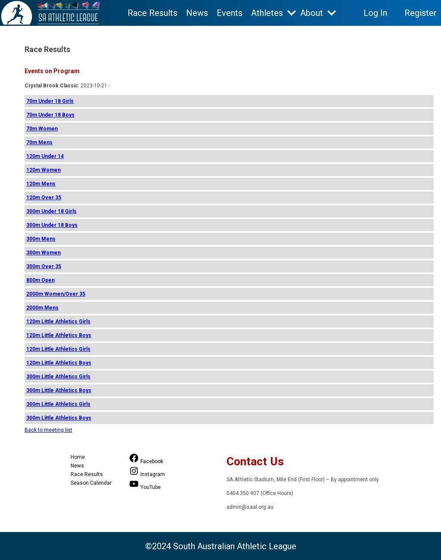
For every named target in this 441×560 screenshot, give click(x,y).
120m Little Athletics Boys (58, 335)
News (197, 13)
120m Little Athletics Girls (58, 322)
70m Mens (39, 142)
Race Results (152, 13)
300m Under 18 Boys (52, 225)
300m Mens (41, 239)
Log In (375, 13)
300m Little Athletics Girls (58, 377)
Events (229, 13)
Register (420, 13)
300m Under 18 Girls (51, 211)
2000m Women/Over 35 (55, 294)
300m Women (43, 253)
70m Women (42, 129)
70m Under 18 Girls (50, 101)
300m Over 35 (43, 266)
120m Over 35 (43, 198)
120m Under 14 (45, 156)
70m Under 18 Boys (50, 115)
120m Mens (41, 184)
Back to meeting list (48, 430)
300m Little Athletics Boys (58, 390)
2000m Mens (42, 308)
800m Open (40, 280)
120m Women (43, 170)
